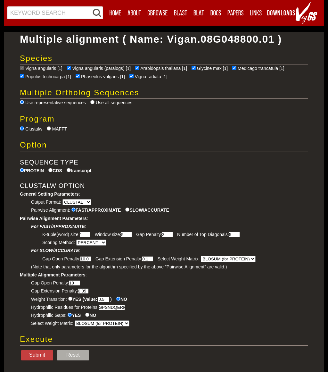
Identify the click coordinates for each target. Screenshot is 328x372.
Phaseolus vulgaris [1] (103, 76)
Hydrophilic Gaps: (49, 315)
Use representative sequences (55, 102)
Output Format (45, 202)
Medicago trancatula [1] (261, 68)
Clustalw (33, 128)
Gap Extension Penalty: (118, 258)
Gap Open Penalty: (61, 258)
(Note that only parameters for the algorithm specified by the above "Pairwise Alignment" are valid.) (129, 266)
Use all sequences (114, 102)
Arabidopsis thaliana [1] (163, 68)
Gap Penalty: (149, 234)
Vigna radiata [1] (151, 76)
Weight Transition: (49, 299)
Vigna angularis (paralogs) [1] (101, 68)
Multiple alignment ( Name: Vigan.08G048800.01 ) (151, 39)
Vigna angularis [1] (43, 68)
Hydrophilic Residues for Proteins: (65, 307)
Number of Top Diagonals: (203, 234)
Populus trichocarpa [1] (48, 76)
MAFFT (59, 128)
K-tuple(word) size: (61, 234)
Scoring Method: (58, 242)
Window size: (108, 234)
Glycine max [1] (212, 68)
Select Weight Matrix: (178, 258)
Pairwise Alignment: (50, 210)
